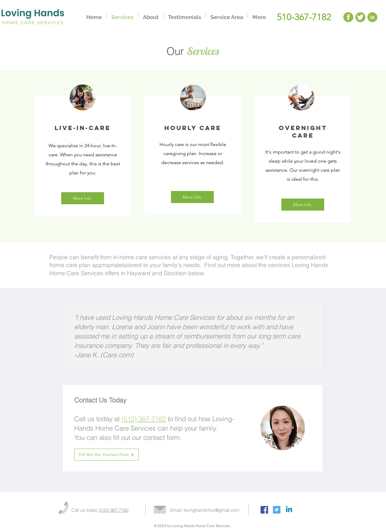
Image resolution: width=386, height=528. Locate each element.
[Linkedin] (289, 510)
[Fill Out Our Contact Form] (106, 455)
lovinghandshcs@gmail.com (211, 510)
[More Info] (82, 198)
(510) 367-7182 (113, 510)
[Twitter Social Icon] (276, 510)
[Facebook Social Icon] (264, 510)
